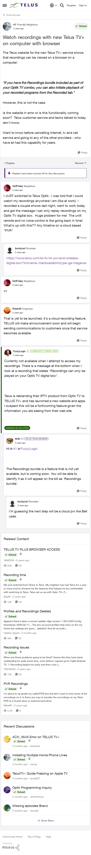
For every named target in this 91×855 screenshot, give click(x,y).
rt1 (15, 449)
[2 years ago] (22, 560)
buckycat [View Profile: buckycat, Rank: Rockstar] (20, 248)
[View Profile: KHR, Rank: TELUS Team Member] (9, 440)
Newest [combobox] (81, 163)
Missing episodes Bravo (30, 806)
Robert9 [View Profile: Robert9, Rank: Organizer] (16, 308)
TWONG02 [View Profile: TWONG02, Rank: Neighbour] (10, 669)
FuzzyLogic (29, 449)
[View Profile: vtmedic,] (7, 808)
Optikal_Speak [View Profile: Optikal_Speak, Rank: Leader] (11, 632)
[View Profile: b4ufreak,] (7, 739)
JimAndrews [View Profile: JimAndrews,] (37, 796)
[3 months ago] (28, 633)
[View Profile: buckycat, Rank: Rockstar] (9, 250)
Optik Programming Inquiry (32, 787)
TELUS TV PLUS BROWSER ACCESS (32, 549)
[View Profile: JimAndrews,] (7, 789)
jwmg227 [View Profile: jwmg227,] (35, 778)
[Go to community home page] (24, 5)
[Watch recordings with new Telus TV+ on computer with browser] (17, 190)
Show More (45, 820)
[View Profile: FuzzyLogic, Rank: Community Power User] (7, 353)
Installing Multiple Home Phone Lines (39, 755)
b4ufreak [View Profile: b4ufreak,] (35, 745)
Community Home (12, 836)
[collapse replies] (45, 183)
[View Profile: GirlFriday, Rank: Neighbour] (7, 188)
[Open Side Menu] (5, 5)
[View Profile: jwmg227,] (7, 775)
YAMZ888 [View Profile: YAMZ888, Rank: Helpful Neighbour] (9, 560)
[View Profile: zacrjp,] (7, 757)
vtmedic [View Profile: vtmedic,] (34, 810)
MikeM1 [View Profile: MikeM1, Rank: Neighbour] (8, 705)
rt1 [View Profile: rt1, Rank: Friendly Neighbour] (14, 24)
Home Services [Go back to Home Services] (11, 14)
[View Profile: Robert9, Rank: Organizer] (7, 310)
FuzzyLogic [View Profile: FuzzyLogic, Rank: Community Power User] (19, 351)
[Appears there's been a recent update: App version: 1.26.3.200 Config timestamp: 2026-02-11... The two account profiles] (45, 624)
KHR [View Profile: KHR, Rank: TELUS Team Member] (17, 438)
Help (48, 836)
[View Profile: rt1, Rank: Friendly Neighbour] (7, 26)
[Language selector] (53, 5)
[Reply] (82, 152)
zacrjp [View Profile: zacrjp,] (33, 764)
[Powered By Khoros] (45, 847)
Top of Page (34, 836)
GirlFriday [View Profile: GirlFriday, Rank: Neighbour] (17, 186)
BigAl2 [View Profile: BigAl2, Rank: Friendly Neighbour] (7, 596)
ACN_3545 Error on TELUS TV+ (36, 737)
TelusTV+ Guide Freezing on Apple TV (40, 773)
